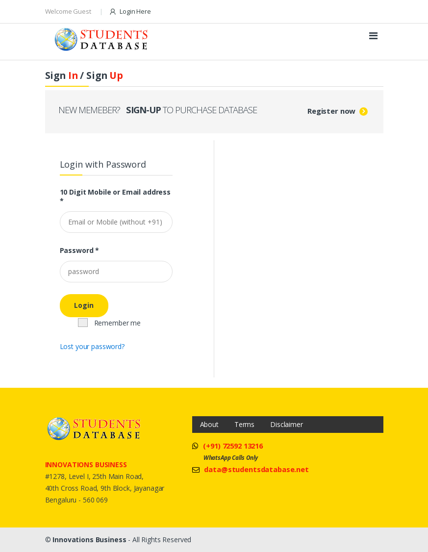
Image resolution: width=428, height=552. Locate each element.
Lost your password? (92, 346)
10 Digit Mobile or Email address (115, 196)
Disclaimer (286, 424)
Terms (244, 424)
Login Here (130, 11)
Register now (331, 111)
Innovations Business (89, 539)
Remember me (109, 322)
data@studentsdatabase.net (256, 469)
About (209, 424)
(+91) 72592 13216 (233, 446)
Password (80, 250)
